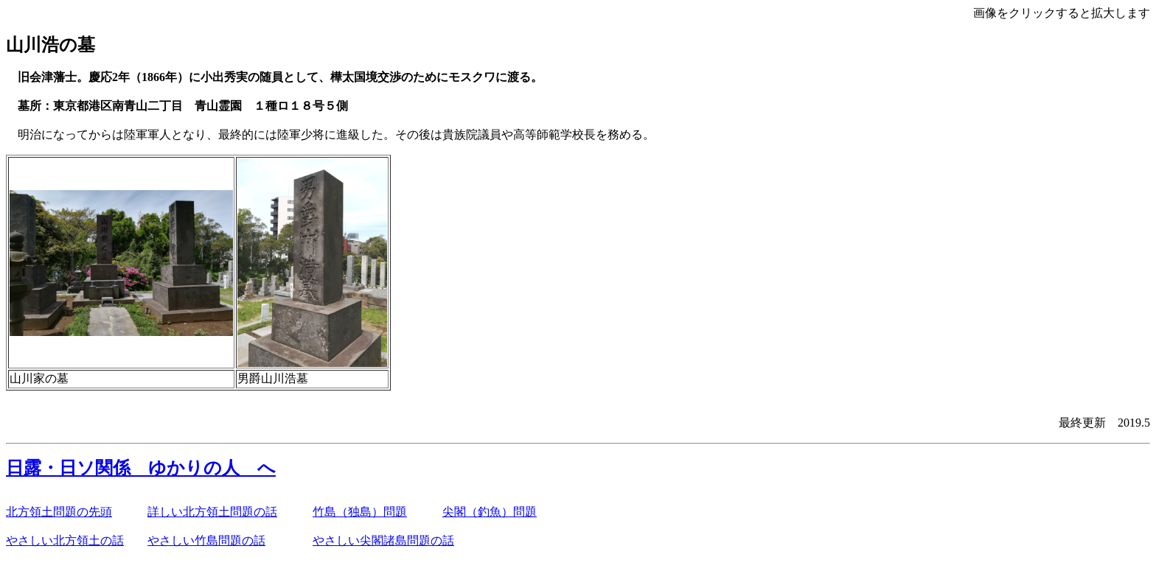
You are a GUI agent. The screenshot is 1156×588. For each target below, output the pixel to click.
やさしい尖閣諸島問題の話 (383, 540)
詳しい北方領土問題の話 (212, 511)
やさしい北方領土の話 (65, 540)
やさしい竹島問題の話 (206, 540)
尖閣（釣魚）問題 (489, 511)
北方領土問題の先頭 (59, 511)
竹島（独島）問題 (360, 511)
